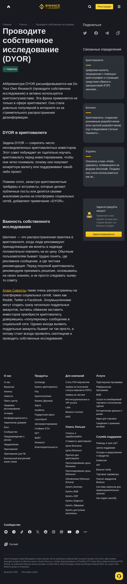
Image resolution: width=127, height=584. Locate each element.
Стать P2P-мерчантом (77, 382)
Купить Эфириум (74, 505)
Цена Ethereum (73, 450)
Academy (39, 410)
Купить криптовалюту (46, 387)
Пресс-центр (11, 400)
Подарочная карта (44, 414)
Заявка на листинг (75, 394)
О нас (7, 382)
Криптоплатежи (43, 396)
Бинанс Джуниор (44, 400)
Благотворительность (46, 447)
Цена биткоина (73, 445)
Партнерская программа (109, 382)
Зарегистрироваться (104, 234)
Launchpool (41, 419)
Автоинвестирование (46, 424)
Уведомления (11, 444)
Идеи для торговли (106, 418)
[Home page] (49, 6)
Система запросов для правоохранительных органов (108, 490)
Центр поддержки (105, 447)
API (98, 465)
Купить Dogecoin (74, 500)
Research (40, 442)
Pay (37, 391)
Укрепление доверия (15, 422)
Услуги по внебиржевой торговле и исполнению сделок (109, 402)
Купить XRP (71, 496)
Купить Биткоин (73, 487)
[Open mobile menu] (119, 7)
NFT (37, 433)
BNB (98, 394)
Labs (67, 407)
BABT (38, 438)
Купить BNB (71, 491)
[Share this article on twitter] (85, 33)
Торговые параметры (107, 474)
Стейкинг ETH (42, 428)
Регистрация (104, 6)
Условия (8, 413)
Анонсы (8, 391)
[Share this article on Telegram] (107, 33)
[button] (119, 7)
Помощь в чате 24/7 (107, 443)
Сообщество (10, 432)
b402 (68, 416)
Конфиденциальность (15, 418)
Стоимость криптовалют (78, 441)
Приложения (11, 449)
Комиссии (101, 460)
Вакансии (9, 387)
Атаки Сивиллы (14, 290)
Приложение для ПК (15, 453)
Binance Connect (74, 412)
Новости (8, 396)
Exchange (40, 382)
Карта (38, 405)
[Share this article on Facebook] (96, 33)
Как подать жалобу (106, 498)
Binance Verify (103, 469)
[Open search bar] (89, 7)
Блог (6, 427)
